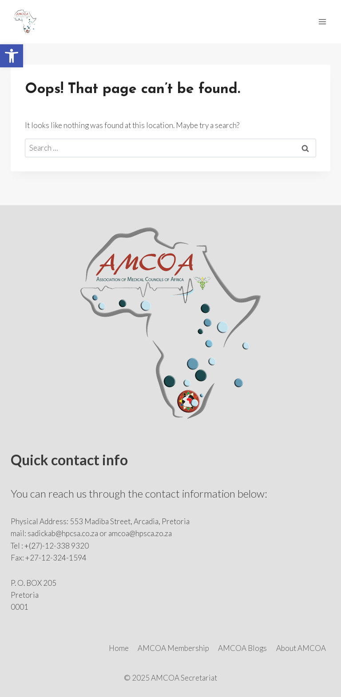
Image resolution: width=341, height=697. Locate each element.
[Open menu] (322, 21)
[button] (11, 55)
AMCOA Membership (173, 648)
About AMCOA (301, 648)
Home (119, 648)
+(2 (30, 545)
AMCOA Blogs (242, 648)
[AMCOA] (29, 22)
